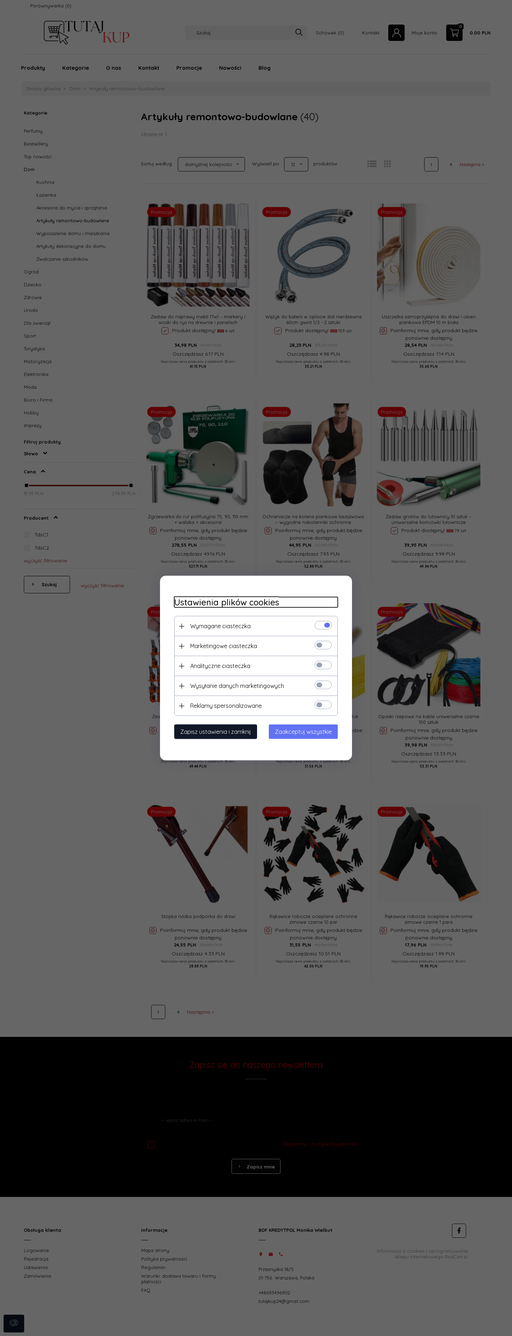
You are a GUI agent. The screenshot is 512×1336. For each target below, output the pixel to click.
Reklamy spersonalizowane (226, 705)
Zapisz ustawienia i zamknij (215, 731)
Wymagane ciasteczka (220, 626)
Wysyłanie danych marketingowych (237, 685)
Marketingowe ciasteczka (223, 646)
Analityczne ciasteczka (220, 665)
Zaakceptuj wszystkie (303, 731)
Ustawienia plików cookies (226, 602)
